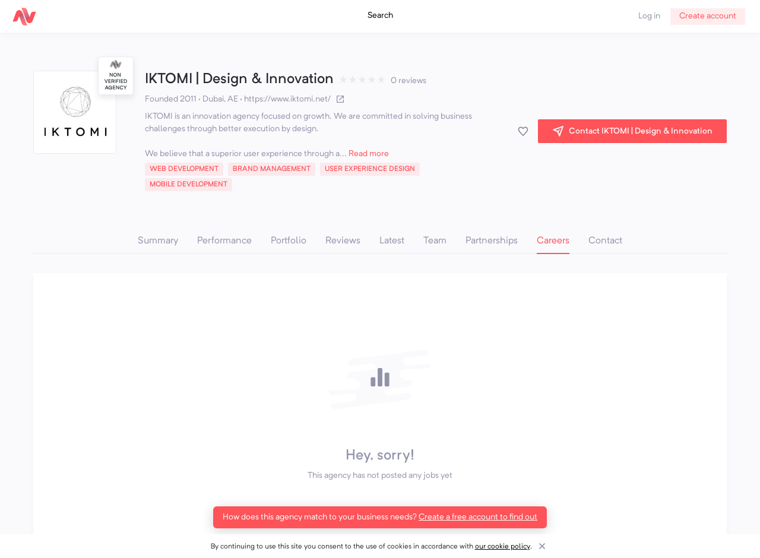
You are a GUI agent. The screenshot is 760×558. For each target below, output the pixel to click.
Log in (649, 16)
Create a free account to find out (478, 517)
